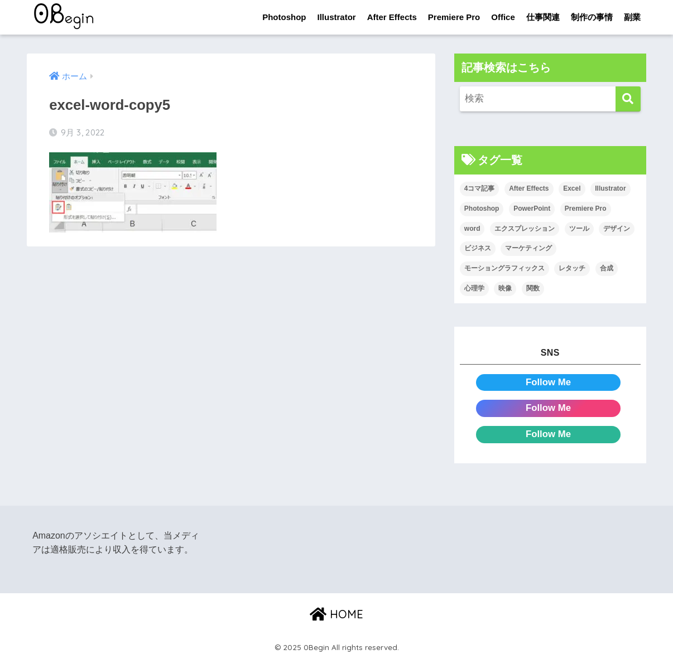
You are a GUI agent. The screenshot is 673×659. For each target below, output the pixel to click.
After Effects (392, 17)
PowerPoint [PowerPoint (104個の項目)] (531, 208)
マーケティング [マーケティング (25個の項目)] (528, 248)
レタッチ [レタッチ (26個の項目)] (572, 268)
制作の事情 (592, 17)
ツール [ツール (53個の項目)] (579, 228)
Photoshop (284, 17)
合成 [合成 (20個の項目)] (606, 268)
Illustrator (336, 17)
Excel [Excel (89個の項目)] (571, 188)
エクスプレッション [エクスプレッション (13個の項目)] (524, 228)
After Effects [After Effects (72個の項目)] (529, 188)
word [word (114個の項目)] (472, 228)
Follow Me (548, 382)
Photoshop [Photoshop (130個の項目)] (481, 208)
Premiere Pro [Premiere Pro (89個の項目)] (586, 208)
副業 (632, 17)
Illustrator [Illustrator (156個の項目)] (610, 188)
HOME (336, 614)
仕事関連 (543, 17)
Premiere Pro (454, 17)
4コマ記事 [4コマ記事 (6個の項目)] (479, 188)
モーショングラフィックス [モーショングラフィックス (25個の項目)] (504, 268)
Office (503, 17)
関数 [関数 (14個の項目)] (533, 288)
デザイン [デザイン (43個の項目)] (616, 228)
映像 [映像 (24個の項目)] (505, 288)
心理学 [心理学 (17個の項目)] (474, 288)
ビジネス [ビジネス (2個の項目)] (477, 248)
